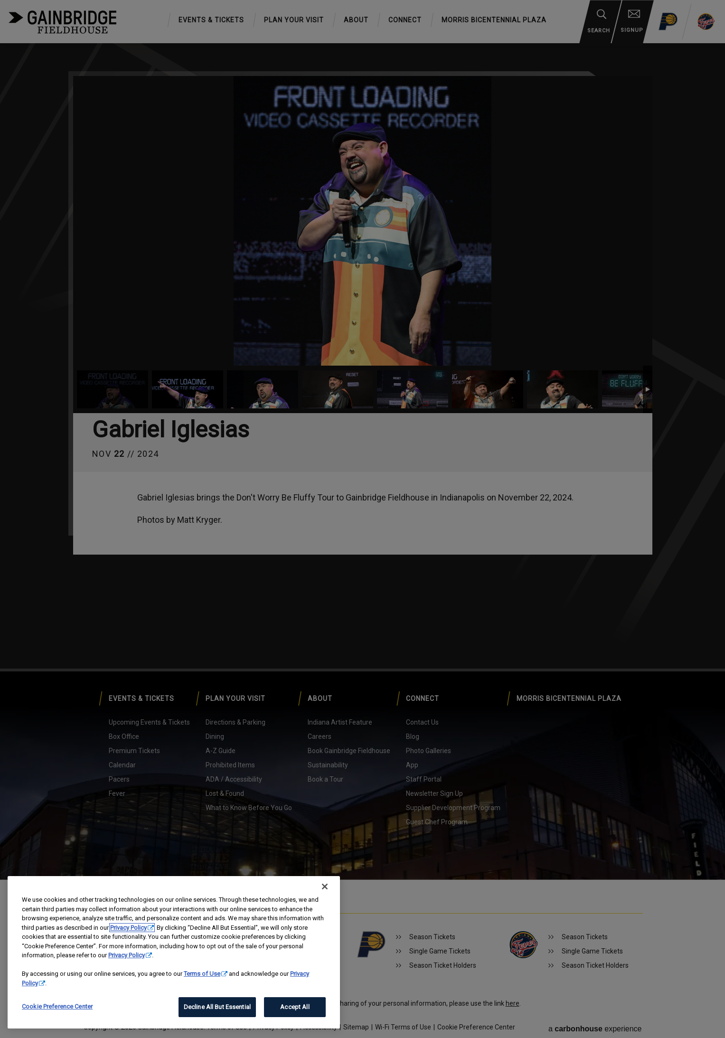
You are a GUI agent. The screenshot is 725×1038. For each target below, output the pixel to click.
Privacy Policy (128, 927)
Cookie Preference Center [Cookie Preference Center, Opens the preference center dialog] (57, 1006)
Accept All (294, 1006)
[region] (174, 952)
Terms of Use (202, 973)
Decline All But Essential (217, 1006)
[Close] (324, 886)
